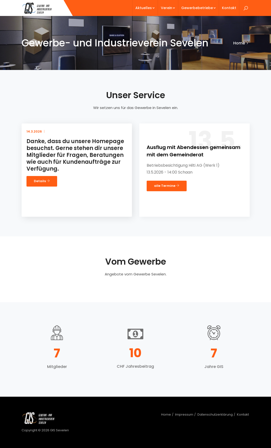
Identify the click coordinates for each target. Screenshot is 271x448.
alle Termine (166, 185)
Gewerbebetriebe (198, 7)
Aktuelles (145, 7)
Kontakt (229, 7)
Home (239, 43)
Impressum (184, 414)
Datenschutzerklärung (215, 414)
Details (42, 181)
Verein (168, 7)
